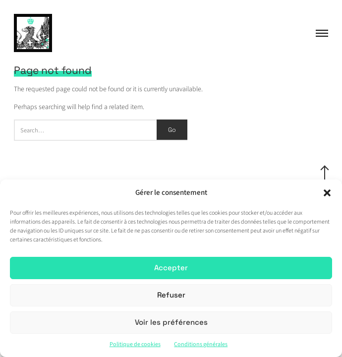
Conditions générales (201, 344)
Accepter (171, 267)
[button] (327, 193)
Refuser (171, 294)
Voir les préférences (171, 322)
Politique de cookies (135, 344)
